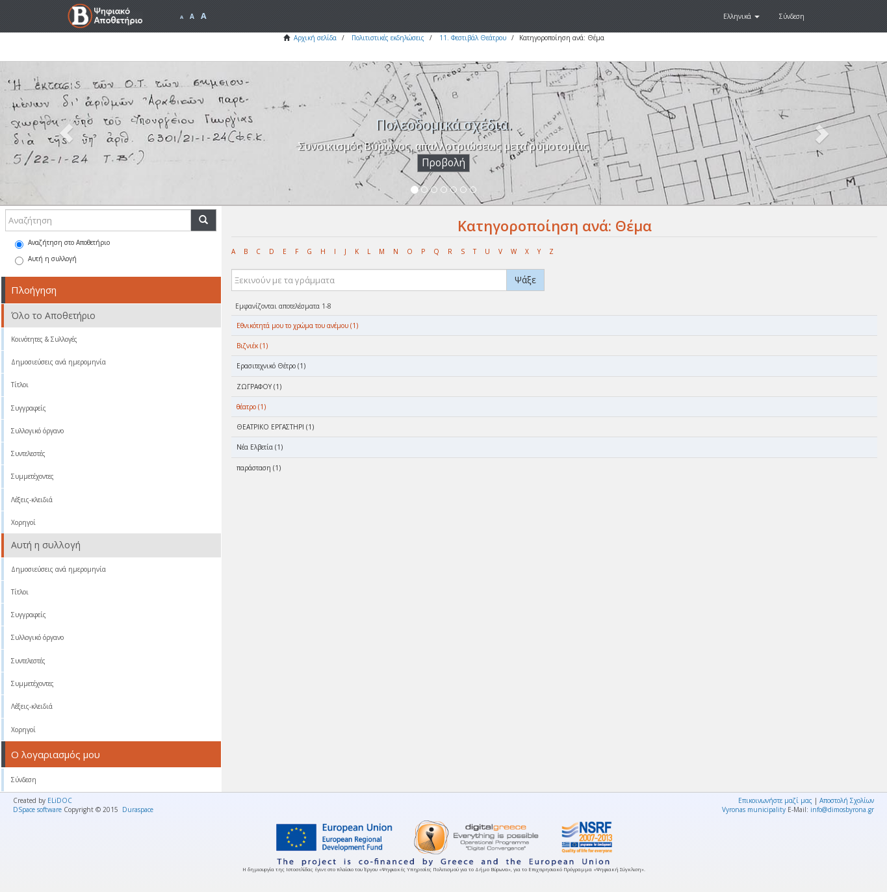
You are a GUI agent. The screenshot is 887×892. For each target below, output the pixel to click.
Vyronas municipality (754, 809)
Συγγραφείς (28, 408)
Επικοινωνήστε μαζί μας (775, 800)
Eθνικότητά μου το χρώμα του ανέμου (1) (297, 325)
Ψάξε (525, 280)
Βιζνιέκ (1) (252, 345)
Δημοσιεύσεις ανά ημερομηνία (58, 361)
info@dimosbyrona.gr (842, 809)
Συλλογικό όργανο (37, 430)
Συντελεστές (28, 453)
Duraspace (137, 809)
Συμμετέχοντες (32, 476)
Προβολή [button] (443, 163)
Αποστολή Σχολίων (846, 800)
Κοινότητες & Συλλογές (44, 339)
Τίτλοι (20, 384)
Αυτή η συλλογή (46, 259)
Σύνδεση (23, 779)
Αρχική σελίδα (315, 37)
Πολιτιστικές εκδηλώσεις (388, 37)
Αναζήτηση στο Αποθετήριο (62, 243)
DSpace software (37, 809)
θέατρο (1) (251, 406)
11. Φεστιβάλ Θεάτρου (472, 37)
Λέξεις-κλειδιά (32, 499)
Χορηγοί (23, 522)
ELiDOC (59, 800)
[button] (741, 16)
